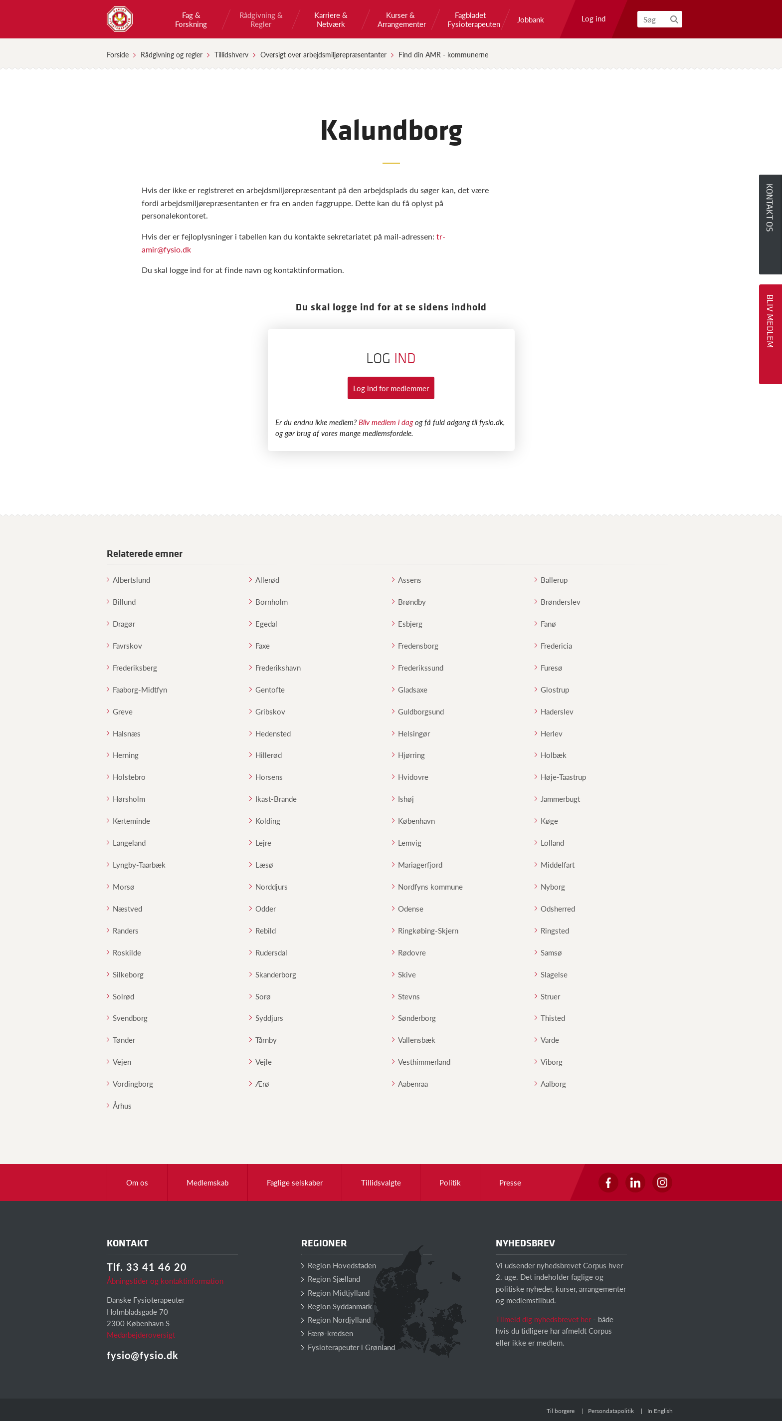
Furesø (549, 667)
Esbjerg (407, 623)
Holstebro (126, 776)
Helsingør (411, 733)
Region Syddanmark (336, 1306)
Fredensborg (415, 645)
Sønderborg (414, 1017)
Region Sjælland (330, 1278)
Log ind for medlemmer (391, 388)
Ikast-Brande (273, 798)
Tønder (121, 1039)
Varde (547, 1039)
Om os (137, 1182)
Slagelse (551, 974)
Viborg (549, 1061)
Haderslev (554, 711)
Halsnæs (124, 733)
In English (660, 1411)
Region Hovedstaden (338, 1265)
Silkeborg (125, 974)
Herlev (549, 733)
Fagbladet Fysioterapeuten (470, 19)
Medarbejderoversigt (141, 1334)
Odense (407, 908)
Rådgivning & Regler (261, 19)
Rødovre (409, 952)
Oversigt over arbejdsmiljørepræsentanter (323, 54)
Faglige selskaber (295, 1182)
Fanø (545, 623)
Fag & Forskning (191, 19)
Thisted (550, 1017)
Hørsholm (126, 798)
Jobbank (530, 19)
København (413, 820)
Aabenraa (410, 1083)
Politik (450, 1182)
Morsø (121, 886)
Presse (510, 1182)
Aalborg (550, 1083)
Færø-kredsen (327, 1333)
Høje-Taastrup (560, 776)
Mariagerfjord (417, 864)
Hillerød (265, 754)
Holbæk (551, 754)
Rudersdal (268, 952)
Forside (118, 54)
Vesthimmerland (421, 1061)
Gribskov (267, 711)
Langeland (126, 842)
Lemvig (406, 842)
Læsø (261, 864)
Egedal (263, 623)
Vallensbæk (413, 1039)
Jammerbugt (557, 798)
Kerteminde (128, 820)
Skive (404, 974)
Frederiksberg (132, 667)
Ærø (259, 1083)
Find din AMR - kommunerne (443, 54)
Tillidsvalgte (381, 1182)
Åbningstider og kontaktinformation (165, 1280)
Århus (119, 1105)
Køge (546, 820)
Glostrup (552, 689)
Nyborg (550, 886)
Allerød (264, 579)
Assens (406, 579)
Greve (120, 711)
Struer (547, 996)
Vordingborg (130, 1083)
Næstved (124, 908)
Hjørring (408, 754)
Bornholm (268, 601)
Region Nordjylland (336, 1319)
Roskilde (124, 952)
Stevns (406, 996)
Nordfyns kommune (427, 886)
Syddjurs (266, 1017)
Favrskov (124, 645)
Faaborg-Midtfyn (137, 689)
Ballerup (551, 579)
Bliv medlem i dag (386, 422)
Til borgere (561, 1411)
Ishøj (403, 798)
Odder (262, 908)
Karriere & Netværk (331, 19)
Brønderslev (558, 601)
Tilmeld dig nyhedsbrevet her (543, 1319)
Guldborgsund (418, 711)
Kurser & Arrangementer (400, 19)
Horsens (266, 776)
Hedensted (270, 733)
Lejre (260, 842)
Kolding (264, 820)
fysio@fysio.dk (143, 1355)
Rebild (262, 930)
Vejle (260, 1061)
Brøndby (409, 601)
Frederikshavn (275, 667)
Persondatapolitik (611, 1411)
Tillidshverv (231, 54)
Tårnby (263, 1039)
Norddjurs (268, 886)
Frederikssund (417, 667)
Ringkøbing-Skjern (425, 930)
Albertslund (128, 579)
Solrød (120, 996)
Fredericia (553, 645)
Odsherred (555, 908)
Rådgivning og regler (171, 54)
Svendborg (127, 1017)
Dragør (121, 623)
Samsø (548, 952)
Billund (121, 601)
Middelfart (555, 864)
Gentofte (267, 689)
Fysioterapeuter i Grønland (348, 1347)
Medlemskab (207, 1182)
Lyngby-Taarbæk (136, 864)
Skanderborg (272, 974)
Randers (123, 930)
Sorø (260, 996)
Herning (123, 754)
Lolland (549, 842)
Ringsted (552, 930)
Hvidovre (410, 776)
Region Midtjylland (335, 1292)
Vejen (119, 1061)
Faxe (259, 645)
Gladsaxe (409, 689)
